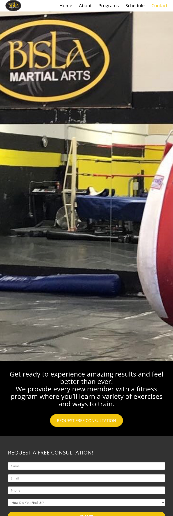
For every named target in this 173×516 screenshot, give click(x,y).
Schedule (135, 5)
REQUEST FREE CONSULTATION (86, 420)
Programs (108, 5)
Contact (159, 5)
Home (65, 5)
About (85, 5)
